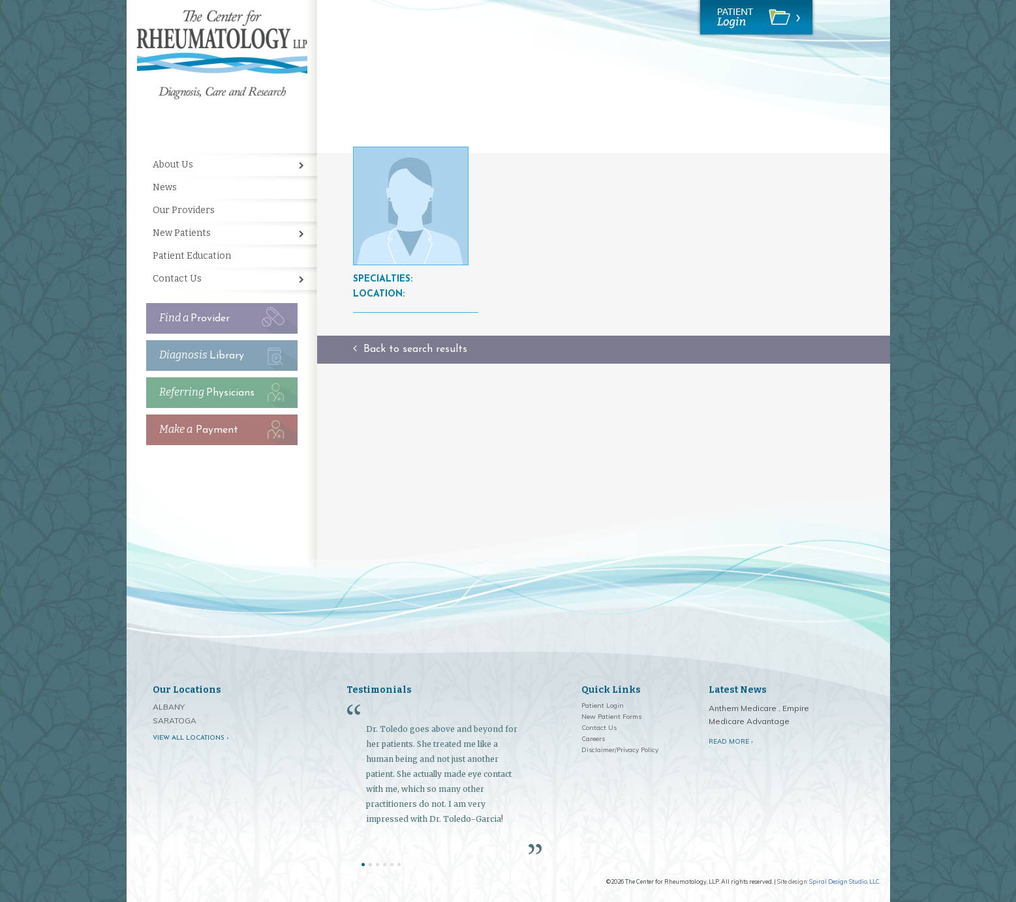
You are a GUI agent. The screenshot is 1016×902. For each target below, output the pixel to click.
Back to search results (410, 349)
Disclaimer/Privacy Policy (619, 750)
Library (201, 355)
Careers (593, 739)
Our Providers (184, 210)
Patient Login (602, 705)
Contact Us (177, 278)
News (165, 187)
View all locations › (191, 738)
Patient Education (192, 255)
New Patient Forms (611, 716)
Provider (194, 318)
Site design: (792, 881)
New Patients (182, 233)
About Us (173, 164)
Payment (198, 429)
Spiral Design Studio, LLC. (844, 881)
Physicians (206, 392)
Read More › (731, 741)
